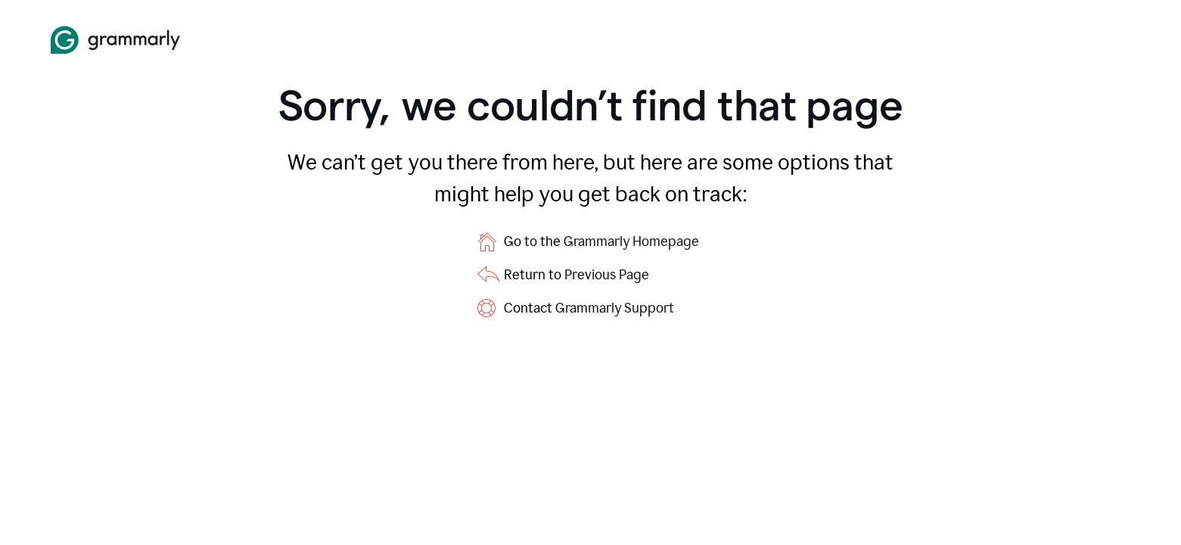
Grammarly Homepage (631, 241)
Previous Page (606, 274)
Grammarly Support (614, 308)
